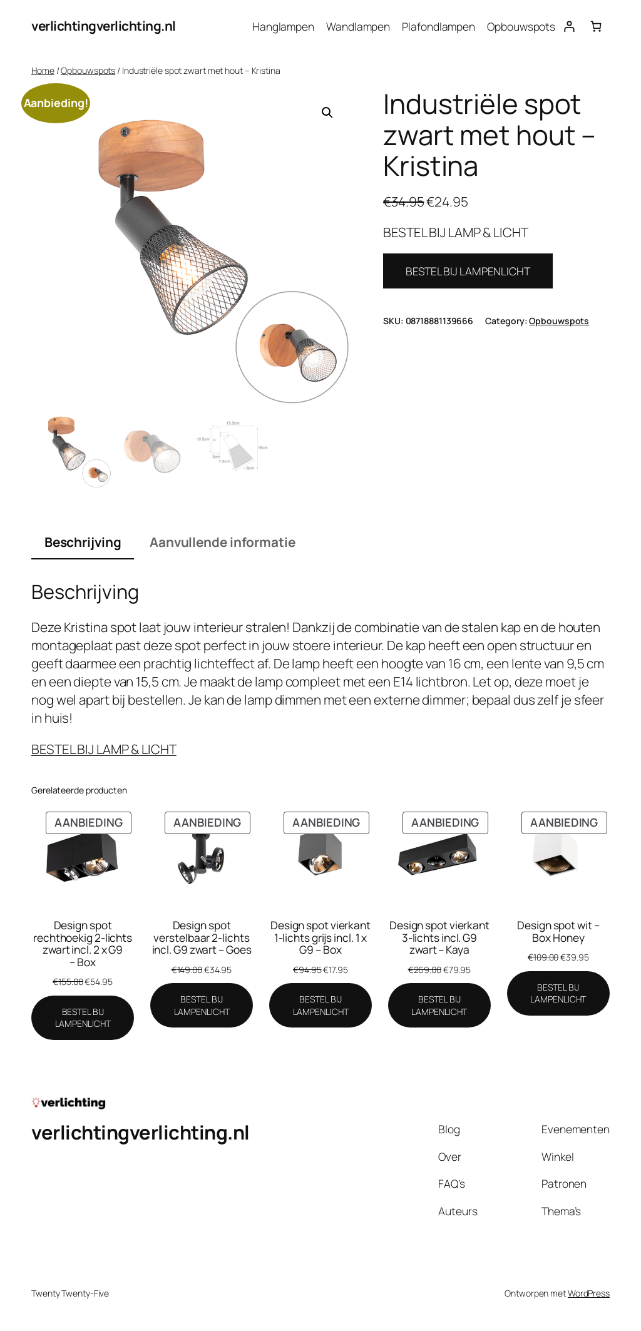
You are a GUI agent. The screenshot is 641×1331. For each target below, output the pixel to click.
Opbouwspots (88, 70)
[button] (327, 112)
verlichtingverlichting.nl (103, 25)
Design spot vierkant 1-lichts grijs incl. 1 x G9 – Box (320, 937)
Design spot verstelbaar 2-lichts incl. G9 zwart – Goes (202, 937)
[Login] (568, 26)
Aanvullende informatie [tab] (222, 542)
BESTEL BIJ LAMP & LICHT (104, 749)
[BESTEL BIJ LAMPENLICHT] (82, 1018)
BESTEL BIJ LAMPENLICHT (468, 270)
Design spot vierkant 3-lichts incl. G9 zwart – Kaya (439, 937)
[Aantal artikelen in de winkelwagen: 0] (596, 26)
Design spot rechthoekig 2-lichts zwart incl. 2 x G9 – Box (82, 943)
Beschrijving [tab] (82, 542)
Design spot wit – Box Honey (558, 931)
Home (42, 70)
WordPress (589, 1293)
